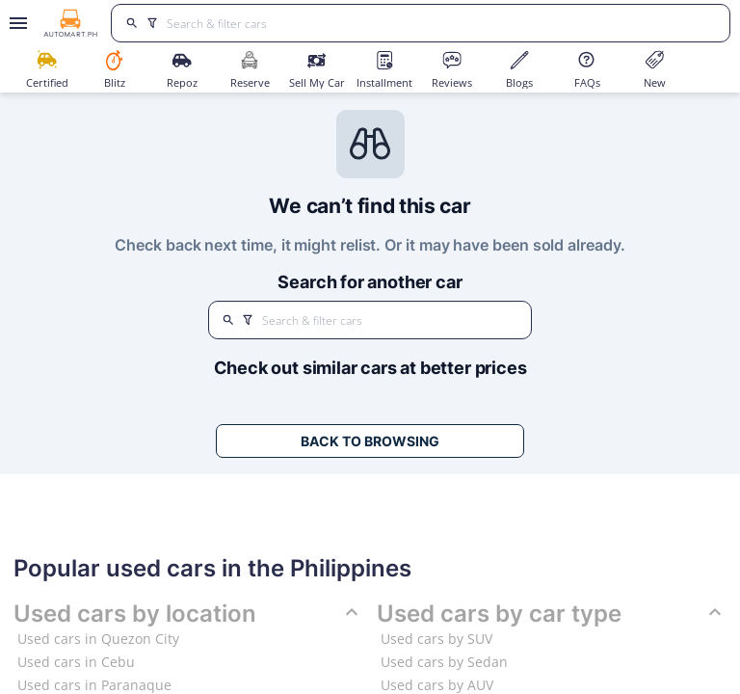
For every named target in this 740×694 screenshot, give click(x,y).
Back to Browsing (370, 441)
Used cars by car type (552, 614)
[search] (131, 23)
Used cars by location (188, 614)
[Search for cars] (441, 23)
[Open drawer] (15, 23)
